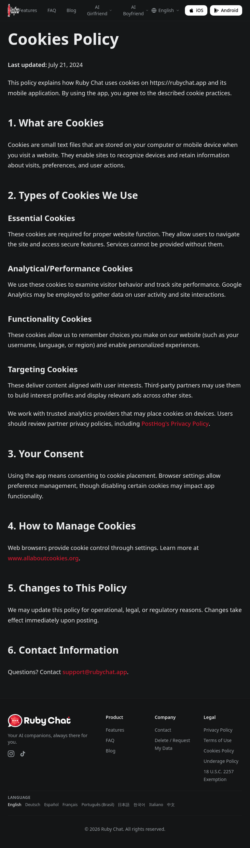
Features (28, 10)
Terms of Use (218, 740)
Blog (71, 10)
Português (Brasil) (97, 804)
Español (51, 804)
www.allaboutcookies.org (43, 558)
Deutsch (32, 804)
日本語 (124, 804)
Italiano (156, 804)
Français (69, 804)
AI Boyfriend (136, 10)
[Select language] (166, 10)
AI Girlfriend (99, 10)
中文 (171, 804)
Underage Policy (221, 761)
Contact (163, 730)
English (14, 804)
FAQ (52, 10)
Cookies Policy (219, 751)
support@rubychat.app (94, 672)
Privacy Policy (218, 730)
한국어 (139, 804)
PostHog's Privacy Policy (175, 423)
